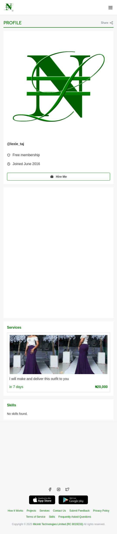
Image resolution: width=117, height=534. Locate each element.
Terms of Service (35, 517)
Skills (52, 517)
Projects (31, 510)
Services (44, 510)
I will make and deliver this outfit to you (39, 379)
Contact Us (59, 510)
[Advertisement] (58, 452)
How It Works (15, 510)
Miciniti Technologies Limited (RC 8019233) (58, 524)
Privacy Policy (101, 510)
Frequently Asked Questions (74, 517)
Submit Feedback (79, 510)
